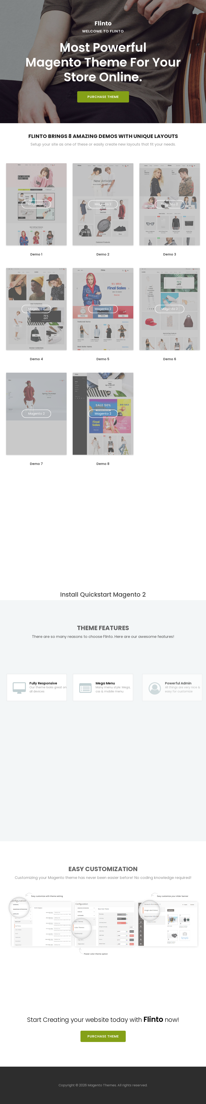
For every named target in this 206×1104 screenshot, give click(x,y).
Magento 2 (36, 207)
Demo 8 (102, 466)
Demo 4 (36, 362)
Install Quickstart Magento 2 (103, 594)
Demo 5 (102, 362)
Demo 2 (102, 257)
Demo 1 (36, 257)
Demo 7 (36, 466)
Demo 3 (169, 257)
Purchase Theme (103, 96)
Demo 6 (169, 362)
